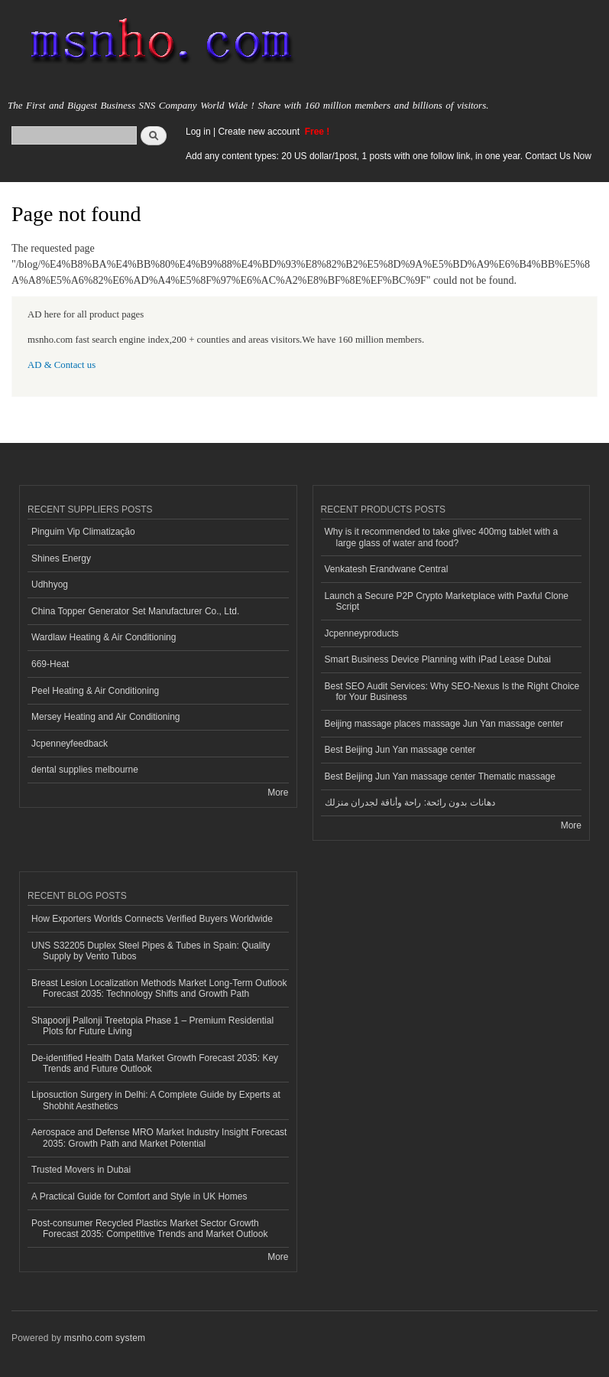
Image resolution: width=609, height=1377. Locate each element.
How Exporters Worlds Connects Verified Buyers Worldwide (152, 918)
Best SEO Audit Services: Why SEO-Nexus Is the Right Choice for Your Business (452, 691)
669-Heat (50, 664)
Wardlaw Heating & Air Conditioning (103, 637)
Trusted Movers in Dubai (81, 1169)
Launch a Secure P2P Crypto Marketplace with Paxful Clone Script (447, 601)
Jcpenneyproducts (362, 633)
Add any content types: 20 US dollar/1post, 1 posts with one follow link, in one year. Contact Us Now (388, 156)
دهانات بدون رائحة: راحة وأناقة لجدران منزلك (410, 802)
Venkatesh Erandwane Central (387, 569)
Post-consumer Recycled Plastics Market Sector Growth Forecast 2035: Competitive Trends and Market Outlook (149, 1228)
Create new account (260, 131)
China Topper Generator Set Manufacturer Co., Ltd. (135, 611)
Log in (198, 131)
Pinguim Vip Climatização (83, 531)
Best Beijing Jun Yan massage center (400, 749)
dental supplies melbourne (84, 769)
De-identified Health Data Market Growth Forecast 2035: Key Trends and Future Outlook (154, 1063)
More (277, 792)
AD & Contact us (62, 365)
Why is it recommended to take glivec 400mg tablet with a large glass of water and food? (442, 537)
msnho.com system (104, 1338)
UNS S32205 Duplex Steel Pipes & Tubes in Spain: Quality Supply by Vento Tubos (150, 951)
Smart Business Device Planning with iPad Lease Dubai (438, 659)
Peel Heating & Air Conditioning (95, 690)
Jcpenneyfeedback (69, 743)
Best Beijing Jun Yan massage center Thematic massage (440, 776)
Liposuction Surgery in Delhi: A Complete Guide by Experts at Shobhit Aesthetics (155, 1100)
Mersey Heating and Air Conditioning (105, 716)
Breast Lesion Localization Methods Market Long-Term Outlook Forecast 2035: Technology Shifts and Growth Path (159, 988)
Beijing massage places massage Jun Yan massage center (444, 723)
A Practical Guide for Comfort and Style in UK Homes (139, 1196)
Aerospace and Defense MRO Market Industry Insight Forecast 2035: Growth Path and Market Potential (159, 1137)
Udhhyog (49, 584)
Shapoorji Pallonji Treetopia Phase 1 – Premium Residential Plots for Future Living (152, 1026)
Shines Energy (61, 558)
